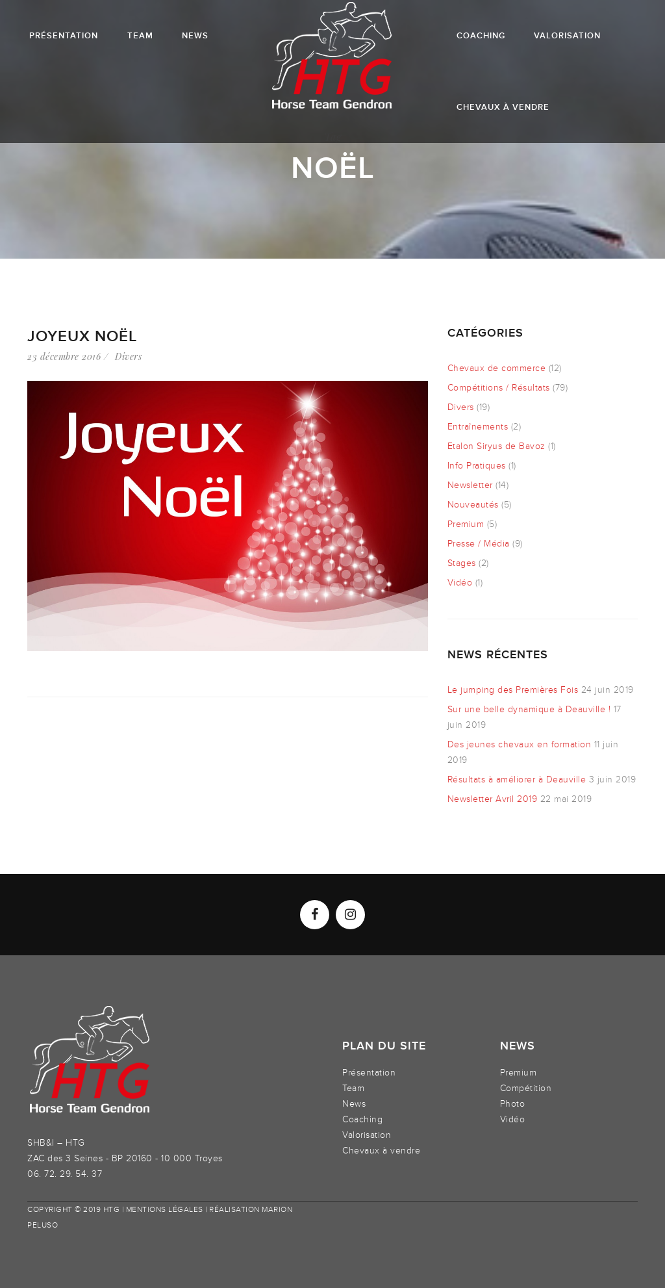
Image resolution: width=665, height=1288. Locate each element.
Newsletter (470, 485)
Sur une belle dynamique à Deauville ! (529, 709)
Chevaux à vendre (381, 1150)
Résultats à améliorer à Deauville (516, 779)
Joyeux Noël (82, 336)
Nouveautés (473, 504)
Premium (465, 524)
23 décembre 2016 (64, 356)
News (354, 1103)
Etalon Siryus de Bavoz (496, 446)
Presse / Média (478, 543)
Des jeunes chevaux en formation (519, 744)
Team (353, 1088)
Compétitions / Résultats (498, 387)
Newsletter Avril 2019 (492, 799)
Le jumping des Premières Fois (513, 689)
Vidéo (460, 582)
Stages (461, 563)
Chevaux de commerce (496, 368)
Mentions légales (164, 1209)
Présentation (368, 1072)
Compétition (526, 1088)
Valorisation (366, 1134)
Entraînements (477, 426)
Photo (512, 1103)
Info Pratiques (476, 465)
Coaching (362, 1119)
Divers (128, 356)
